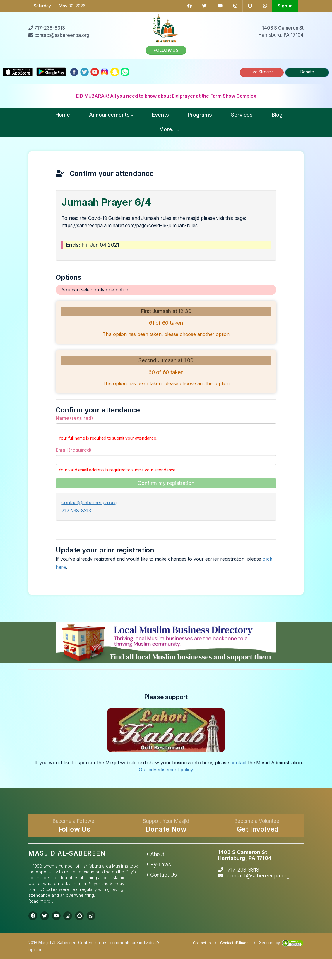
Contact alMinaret (235, 943)
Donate (307, 71)
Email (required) (73, 450)
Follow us (166, 50)
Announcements (111, 115)
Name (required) (74, 418)
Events (160, 115)
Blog (277, 115)
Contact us (202, 943)
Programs (200, 115)
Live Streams (262, 71)
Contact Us (162, 875)
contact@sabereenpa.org (89, 502)
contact (238, 763)
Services (242, 115)
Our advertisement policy (166, 770)
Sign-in (285, 5)
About (155, 854)
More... (169, 129)
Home (62, 115)
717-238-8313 (76, 511)
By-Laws (159, 864)
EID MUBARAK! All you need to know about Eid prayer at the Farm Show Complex (166, 96)
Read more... (40, 900)
